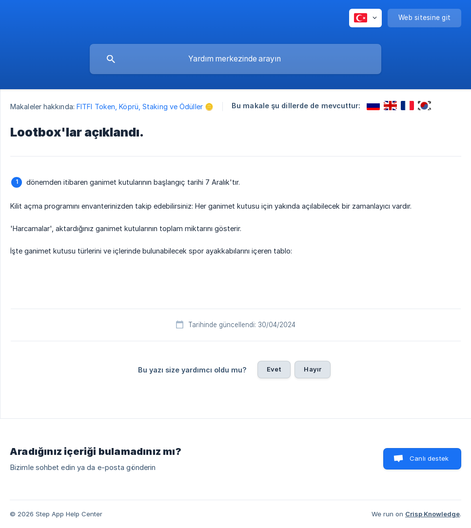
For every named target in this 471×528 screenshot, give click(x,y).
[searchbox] (235, 59)
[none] (365, 18)
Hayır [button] (312, 369)
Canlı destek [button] (429, 458)
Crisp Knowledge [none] (432, 514)
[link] (373, 105)
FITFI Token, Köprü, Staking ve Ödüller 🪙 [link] (145, 106)
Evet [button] (274, 369)
